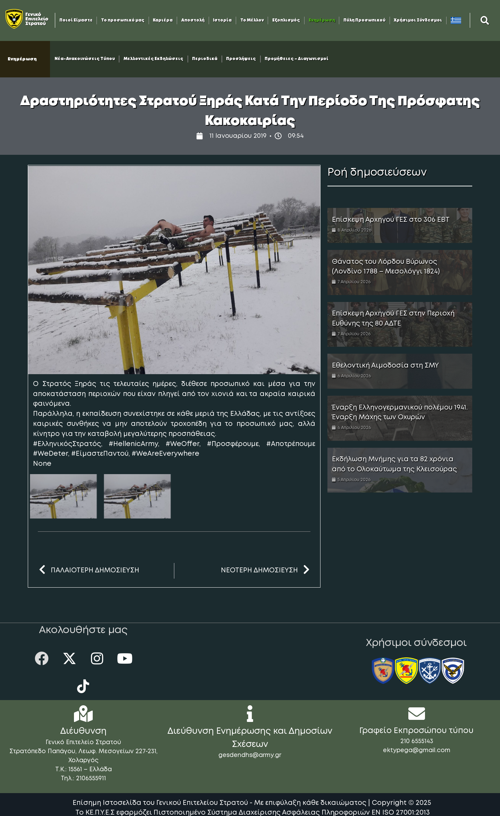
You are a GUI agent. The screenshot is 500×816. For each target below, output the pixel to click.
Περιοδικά (204, 59)
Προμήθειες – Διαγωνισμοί (296, 59)
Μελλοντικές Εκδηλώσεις (153, 59)
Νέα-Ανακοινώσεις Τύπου (85, 59)
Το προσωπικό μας (122, 20)
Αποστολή (193, 20)
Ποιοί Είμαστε (76, 20)
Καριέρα (163, 20)
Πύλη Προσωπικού (364, 20)
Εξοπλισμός (286, 20)
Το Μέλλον (252, 20)
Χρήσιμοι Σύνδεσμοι (418, 20)
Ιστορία (222, 20)
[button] (485, 20)
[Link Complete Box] (399, 225)
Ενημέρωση (322, 20)
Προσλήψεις (241, 59)
